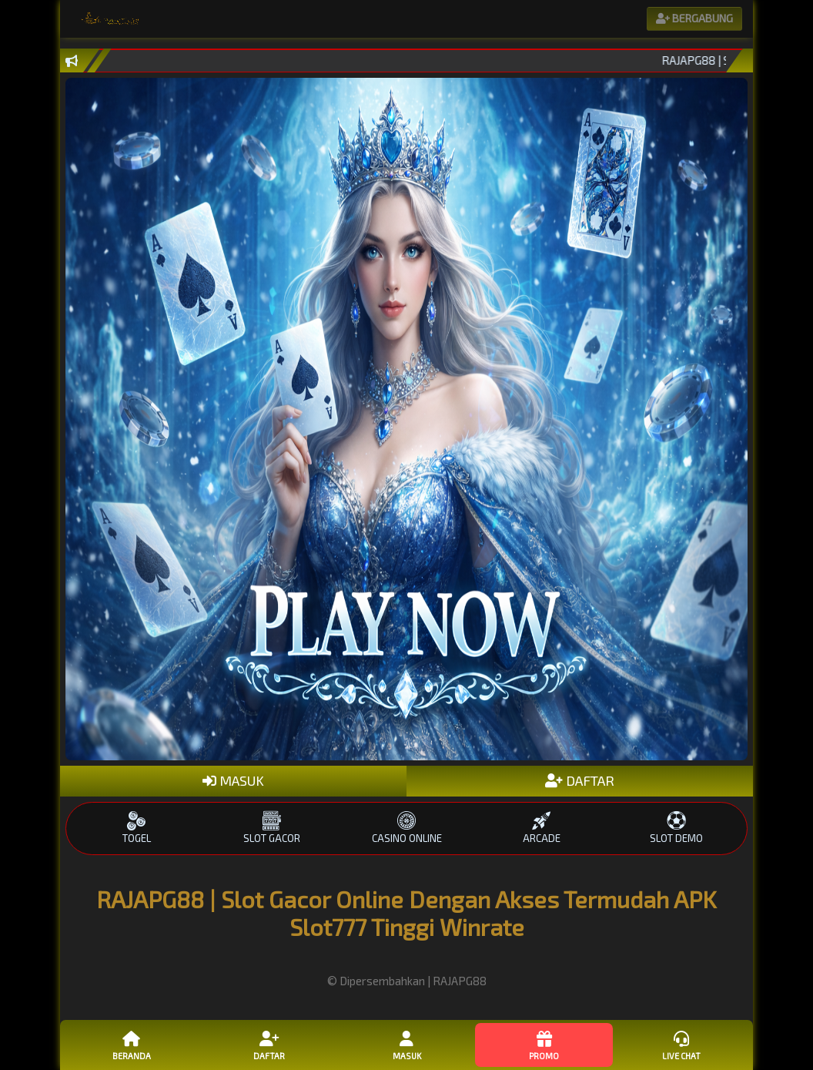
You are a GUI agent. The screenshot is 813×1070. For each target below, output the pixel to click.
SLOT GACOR (271, 827)
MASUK (233, 780)
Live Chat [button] (681, 1044)
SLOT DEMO (676, 827)
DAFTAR (579, 780)
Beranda (132, 1044)
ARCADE (541, 827)
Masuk (406, 1044)
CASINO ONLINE (406, 827)
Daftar (269, 1044)
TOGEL (136, 827)
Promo (543, 1044)
